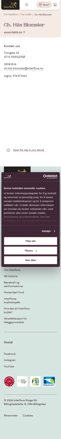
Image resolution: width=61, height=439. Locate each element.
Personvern (11, 415)
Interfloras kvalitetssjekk (12, 300)
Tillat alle (30, 241)
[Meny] (27, 4)
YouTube (9, 366)
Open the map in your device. (28, 150)
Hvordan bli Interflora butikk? (17, 310)
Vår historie (10, 276)
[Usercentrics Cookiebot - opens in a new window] (43, 177)
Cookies (28, 415)
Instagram (9, 360)
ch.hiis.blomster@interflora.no (23, 68)
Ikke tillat (30, 260)
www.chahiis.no (14, 32)
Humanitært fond (14, 292)
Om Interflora (12, 270)
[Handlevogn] (55, 5)
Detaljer (46, 231)
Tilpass (31, 250)
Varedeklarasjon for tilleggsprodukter (15, 320)
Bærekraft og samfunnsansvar (13, 284)
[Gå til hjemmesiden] (10, 5)
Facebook (10, 353)
